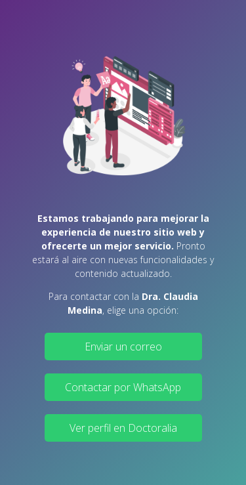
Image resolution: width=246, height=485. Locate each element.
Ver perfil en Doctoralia (123, 428)
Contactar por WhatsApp (123, 387)
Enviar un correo (123, 346)
